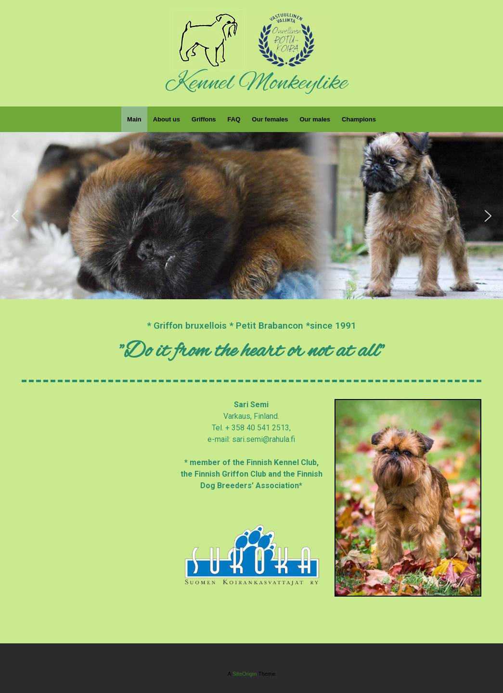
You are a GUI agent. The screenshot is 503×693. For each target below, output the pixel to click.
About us (166, 119)
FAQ (234, 119)
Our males (315, 119)
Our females (270, 119)
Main (134, 119)
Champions (359, 119)
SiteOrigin (244, 674)
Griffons (204, 119)
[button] (15, 216)
